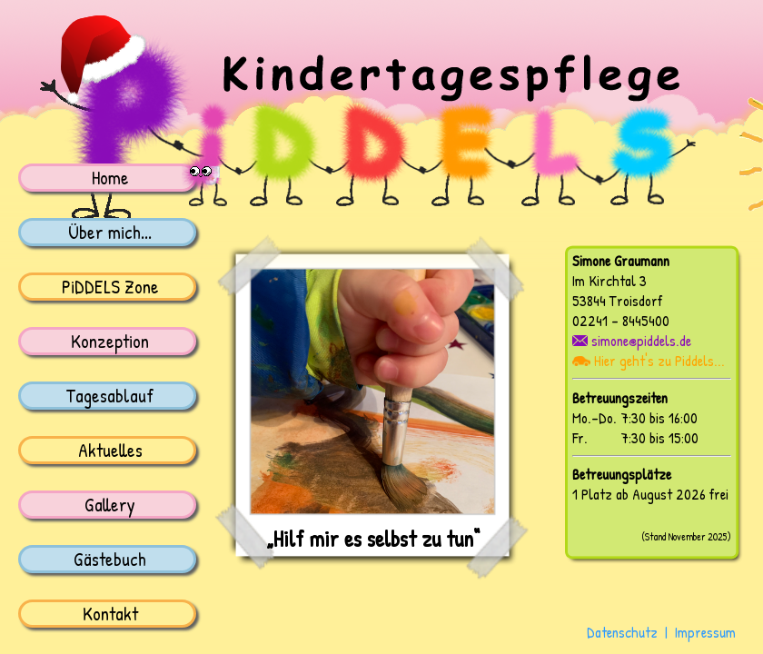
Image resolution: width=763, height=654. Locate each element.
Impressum (705, 632)
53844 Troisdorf (617, 301)
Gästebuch (110, 558)
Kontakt (110, 613)
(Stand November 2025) (686, 537)
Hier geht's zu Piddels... (648, 361)
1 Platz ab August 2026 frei (650, 494)
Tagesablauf (109, 395)
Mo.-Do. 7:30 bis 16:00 (635, 418)
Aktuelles (110, 449)
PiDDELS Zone (110, 286)
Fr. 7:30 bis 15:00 (635, 438)
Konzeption (110, 340)
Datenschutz (622, 632)
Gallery (109, 504)
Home (110, 177)
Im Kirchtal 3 (609, 281)
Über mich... (110, 231)
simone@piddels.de (631, 341)
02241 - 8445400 (620, 321)
